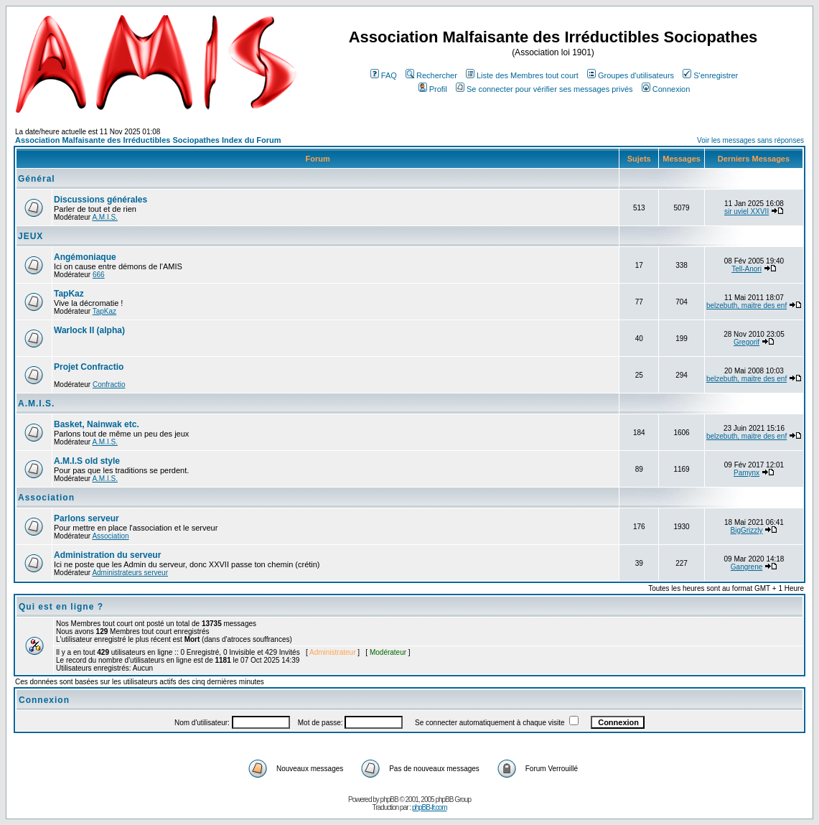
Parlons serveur (86, 518)
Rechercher (431, 75)
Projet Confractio (88, 367)
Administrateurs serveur (130, 573)
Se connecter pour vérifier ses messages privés (544, 89)
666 (99, 275)
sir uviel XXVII (746, 211)
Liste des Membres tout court (522, 75)
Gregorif (746, 342)
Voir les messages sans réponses (750, 140)
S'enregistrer (710, 75)
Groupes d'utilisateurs (630, 75)
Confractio (109, 384)
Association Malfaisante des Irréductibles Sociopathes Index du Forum (148, 140)
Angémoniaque (85, 257)
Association (46, 498)
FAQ (383, 75)
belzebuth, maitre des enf (746, 305)
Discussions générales (100, 200)
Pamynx (746, 473)
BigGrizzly (747, 530)
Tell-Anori (746, 269)
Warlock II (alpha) (89, 330)
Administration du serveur (107, 555)
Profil (432, 89)
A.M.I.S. (105, 217)
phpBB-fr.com (429, 807)
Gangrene (746, 567)
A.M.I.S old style (87, 461)
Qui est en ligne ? (61, 607)
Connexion (666, 89)
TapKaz (69, 294)
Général (36, 179)
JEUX (30, 236)
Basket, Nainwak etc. (96, 424)
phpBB (389, 799)
